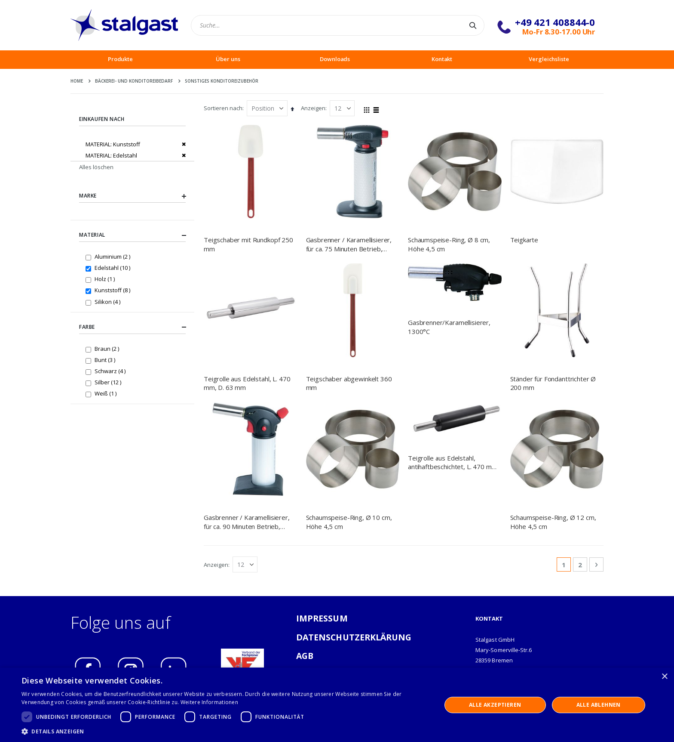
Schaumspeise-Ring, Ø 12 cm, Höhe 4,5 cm (553, 436)
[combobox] (337, 25)
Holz (106, 279)
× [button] (664, 677)
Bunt (106, 360)
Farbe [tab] (132, 327)
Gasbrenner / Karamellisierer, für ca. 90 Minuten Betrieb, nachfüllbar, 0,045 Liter (247, 437)
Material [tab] (132, 235)
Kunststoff (113, 290)
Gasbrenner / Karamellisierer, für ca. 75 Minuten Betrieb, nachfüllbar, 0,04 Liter (349, 244)
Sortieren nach (223, 108)
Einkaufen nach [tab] (101, 119)
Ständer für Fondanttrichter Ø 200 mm (553, 383)
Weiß (107, 393)
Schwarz (111, 371)
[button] (225, 731)
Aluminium (113, 256)
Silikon (109, 301)
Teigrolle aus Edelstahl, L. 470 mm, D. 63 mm (247, 383)
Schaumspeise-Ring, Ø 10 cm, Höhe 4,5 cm (349, 436)
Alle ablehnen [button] (598, 704)
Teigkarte (524, 239)
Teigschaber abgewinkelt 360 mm (349, 383)
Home (76, 81)
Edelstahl (113, 267)
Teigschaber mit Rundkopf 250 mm (248, 244)
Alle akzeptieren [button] (495, 704)
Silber (109, 382)
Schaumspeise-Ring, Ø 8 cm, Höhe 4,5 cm (449, 244)
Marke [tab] (132, 196)
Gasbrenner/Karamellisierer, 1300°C (449, 326)
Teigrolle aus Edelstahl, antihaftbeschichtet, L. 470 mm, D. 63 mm (453, 437)
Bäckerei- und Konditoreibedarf (134, 81)
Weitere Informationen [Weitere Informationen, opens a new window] (209, 702)
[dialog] (337, 705)
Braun (108, 348)
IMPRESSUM (322, 533)
